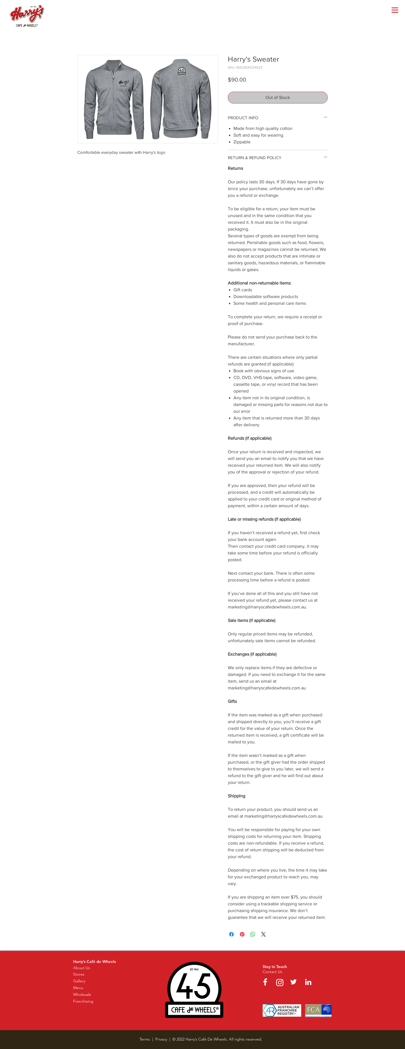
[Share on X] (263, 934)
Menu (78, 987)
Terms (145, 1039)
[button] (394, 10)
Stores (78, 974)
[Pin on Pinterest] (242, 934)
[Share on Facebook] (231, 934)
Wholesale (82, 994)
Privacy (161, 1039)
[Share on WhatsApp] (252, 934)
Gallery (79, 980)
